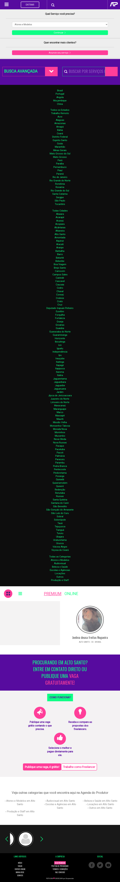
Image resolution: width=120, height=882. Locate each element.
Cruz (60, 304)
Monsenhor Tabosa (60, 425)
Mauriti (60, 419)
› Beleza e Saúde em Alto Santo (100, 800)
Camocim (60, 271)
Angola (60, 97)
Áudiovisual (60, 563)
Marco (60, 412)
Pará (60, 160)
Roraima (60, 187)
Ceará (60, 133)
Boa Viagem (60, 264)
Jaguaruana (60, 388)
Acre (60, 116)
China (60, 104)
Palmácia (60, 455)
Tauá (60, 523)
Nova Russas (60, 442)
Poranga (60, 476)
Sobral (60, 516)
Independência (59, 351)
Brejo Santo (60, 267)
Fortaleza (60, 318)
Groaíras (60, 324)
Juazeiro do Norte (60, 398)
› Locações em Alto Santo (100, 804)
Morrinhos (60, 432)
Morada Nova (60, 429)
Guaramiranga (60, 335)
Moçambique (60, 100)
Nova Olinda (60, 439)
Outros (59, 576)
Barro (60, 254)
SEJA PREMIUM (60, 863)
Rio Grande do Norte (60, 180)
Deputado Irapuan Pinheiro (59, 308)
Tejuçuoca (60, 526)
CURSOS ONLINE (20, 869)
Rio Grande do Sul (60, 190)
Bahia (60, 130)
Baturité (60, 257)
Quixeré (60, 486)
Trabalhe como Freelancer (79, 767)
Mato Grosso (60, 157)
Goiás (60, 143)
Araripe (60, 247)
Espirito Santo (60, 140)
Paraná (60, 173)
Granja (60, 321)
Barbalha (59, 251)
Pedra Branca (60, 466)
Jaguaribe (60, 385)
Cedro (60, 287)
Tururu (60, 533)
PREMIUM (52, 593)
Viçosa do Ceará (60, 550)
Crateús (60, 298)
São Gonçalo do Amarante (60, 509)
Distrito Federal (60, 136)
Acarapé (60, 217)
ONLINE (71, 593)
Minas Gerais (60, 150)
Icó (60, 345)
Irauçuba (59, 358)
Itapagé (60, 365)
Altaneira (60, 230)
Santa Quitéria (60, 499)
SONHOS (20, 875)
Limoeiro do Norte (60, 402)
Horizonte (60, 338)
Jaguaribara (60, 382)
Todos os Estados (59, 110)
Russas (60, 496)
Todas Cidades (60, 210)
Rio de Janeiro (60, 177)
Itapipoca (60, 368)
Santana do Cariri (60, 503)
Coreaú (60, 294)
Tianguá (60, 530)
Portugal (60, 93)
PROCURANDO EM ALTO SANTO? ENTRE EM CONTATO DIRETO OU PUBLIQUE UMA (60, 672)
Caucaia (60, 284)
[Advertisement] (30, 623)
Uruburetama (60, 540)
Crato (60, 301)
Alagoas (60, 120)
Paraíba (60, 163)
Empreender (70, 878)
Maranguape (60, 409)
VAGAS (20, 866)
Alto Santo (60, 234)
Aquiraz (60, 240)
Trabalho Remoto (60, 113)
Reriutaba (60, 493)
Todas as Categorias (60, 556)
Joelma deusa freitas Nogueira (90, 637)
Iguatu (60, 348)
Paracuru (60, 459)
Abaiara (60, 214)
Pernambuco (60, 167)
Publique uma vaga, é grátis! (42, 767)
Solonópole (60, 519)
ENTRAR (30, 4)
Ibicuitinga (60, 341)
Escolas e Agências (60, 570)
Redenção (60, 489)
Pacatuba (60, 449)
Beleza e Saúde (60, 566)
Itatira (60, 375)
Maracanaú (60, 405)
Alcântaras (59, 227)
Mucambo (60, 435)
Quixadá (60, 479)
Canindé (60, 277)
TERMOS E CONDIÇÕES (60, 869)
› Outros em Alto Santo (100, 807)
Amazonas (60, 123)
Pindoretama (60, 472)
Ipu (60, 355)
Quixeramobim (59, 482)
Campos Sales (60, 274)
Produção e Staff (60, 580)
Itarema (60, 372)
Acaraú (60, 220)
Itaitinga (60, 362)
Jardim (59, 392)
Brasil (60, 90)
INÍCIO (20, 863)
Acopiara (60, 224)
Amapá (60, 126)
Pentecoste (60, 469)
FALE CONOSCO (60, 872)
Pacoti (60, 452)
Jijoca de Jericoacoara (60, 395)
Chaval (60, 291)
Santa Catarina (60, 193)
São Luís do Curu (60, 513)
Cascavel (60, 281)
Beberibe (59, 261)
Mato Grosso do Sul (60, 153)
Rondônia (60, 183)
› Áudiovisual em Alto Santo (60, 800)
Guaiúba (60, 328)
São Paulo (60, 200)
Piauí (60, 170)
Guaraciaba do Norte (60, 331)
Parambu (60, 462)
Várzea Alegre (60, 546)
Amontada (60, 237)
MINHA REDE (20, 872)
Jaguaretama (60, 378)
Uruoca (60, 543)
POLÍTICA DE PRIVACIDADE (60, 866)
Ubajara (60, 536)
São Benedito (60, 506)
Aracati (60, 244)
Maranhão (60, 146)
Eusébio (60, 311)
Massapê (60, 415)
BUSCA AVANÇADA (21, 71)
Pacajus (60, 445)
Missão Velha (60, 422)
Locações (60, 573)
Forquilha (60, 314)
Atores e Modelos (60, 560)
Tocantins (60, 204)
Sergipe (60, 197)
